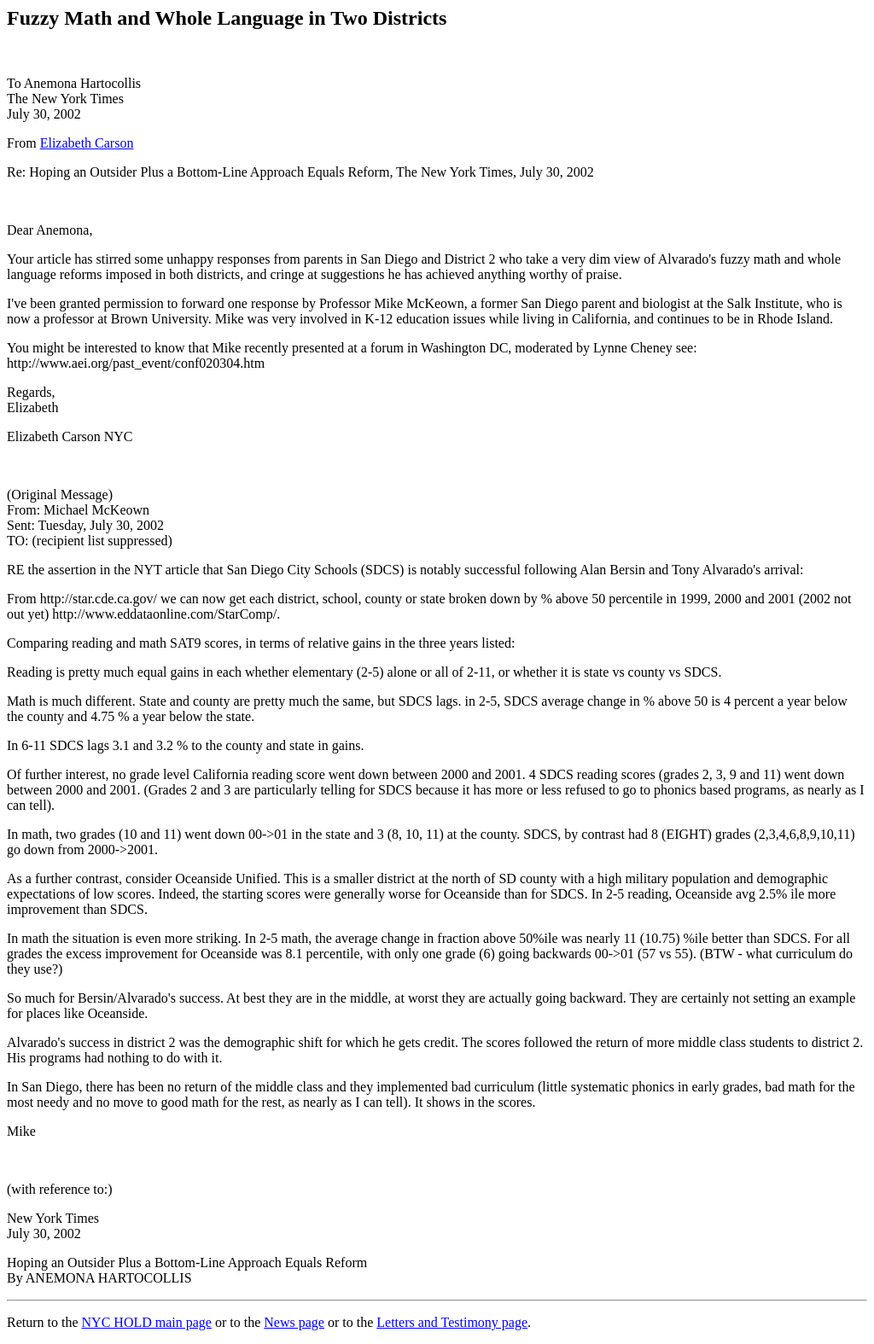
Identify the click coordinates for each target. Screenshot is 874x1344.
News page (294, 1322)
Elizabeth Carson (87, 143)
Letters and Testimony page (451, 1322)
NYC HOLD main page (147, 1322)
